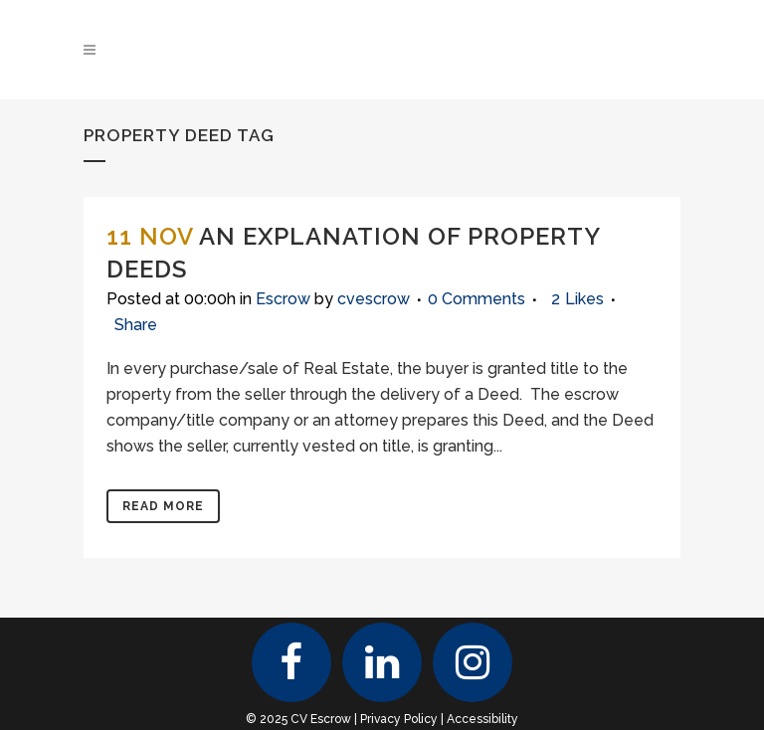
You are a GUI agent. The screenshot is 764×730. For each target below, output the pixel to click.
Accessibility (482, 719)
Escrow (283, 298)
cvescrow (373, 298)
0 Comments (476, 298)
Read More (163, 506)
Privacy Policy (399, 719)
